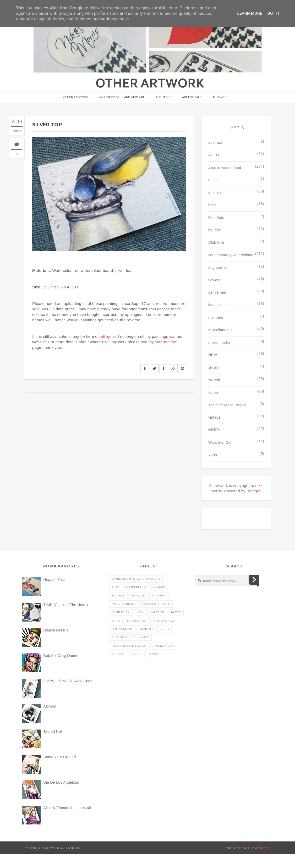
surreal (214, 380)
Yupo (212, 455)
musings (217, 97)
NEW (212, 355)
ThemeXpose (259, 848)
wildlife (214, 430)
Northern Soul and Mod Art (122, 97)
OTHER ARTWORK (77, 97)
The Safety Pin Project (227, 405)
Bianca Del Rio (56, 630)
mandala (215, 317)
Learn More (249, 13)
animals (214, 192)
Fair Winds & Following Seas (67, 681)
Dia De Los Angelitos (61, 782)
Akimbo (49, 706)
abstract (215, 142)
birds (212, 205)
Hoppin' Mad (54, 579)
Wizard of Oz (219, 442)
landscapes (218, 305)
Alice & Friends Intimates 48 (67, 808)
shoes (213, 367)
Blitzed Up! (52, 732)
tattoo (213, 392)
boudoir (214, 230)
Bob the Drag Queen (60, 655)
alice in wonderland (224, 168)
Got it (273, 13)
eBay (105, 336)
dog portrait (218, 267)
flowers (214, 280)
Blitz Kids (216, 217)
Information (166, 342)
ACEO (213, 155)
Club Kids (216, 242)
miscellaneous (220, 330)
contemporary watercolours (231, 255)
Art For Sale (190, 97)
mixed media (219, 342)
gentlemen (217, 292)
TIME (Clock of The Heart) (65, 605)
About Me (163, 97)
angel (213, 180)
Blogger (254, 491)
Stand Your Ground (59, 757)
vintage (214, 417)
